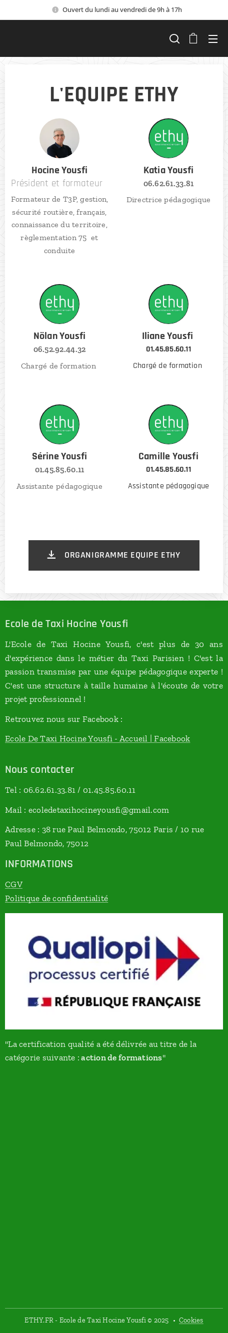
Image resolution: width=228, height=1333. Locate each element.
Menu (213, 38)
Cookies (191, 1320)
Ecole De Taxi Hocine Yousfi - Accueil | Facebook (97, 738)
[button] (174, 38)
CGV (13, 884)
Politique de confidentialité (56, 898)
